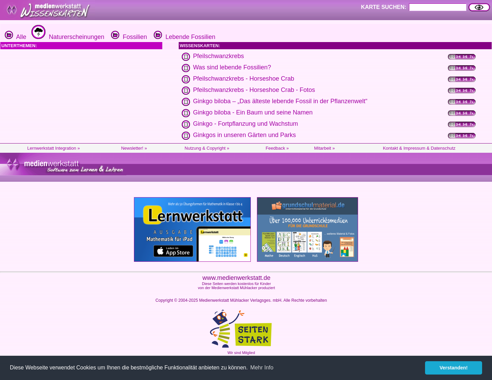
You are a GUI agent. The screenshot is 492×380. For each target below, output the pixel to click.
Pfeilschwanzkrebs (218, 56)
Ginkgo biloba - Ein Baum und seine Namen (253, 112)
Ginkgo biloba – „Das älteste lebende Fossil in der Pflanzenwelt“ (280, 101)
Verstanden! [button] (454, 367)
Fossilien (128, 36)
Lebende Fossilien (183, 36)
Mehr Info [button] (262, 367)
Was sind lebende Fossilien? (232, 67)
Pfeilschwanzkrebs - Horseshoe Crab (243, 78)
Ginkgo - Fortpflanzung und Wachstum (245, 123)
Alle (15, 36)
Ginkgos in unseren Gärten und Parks (244, 135)
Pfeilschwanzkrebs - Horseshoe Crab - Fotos (254, 89)
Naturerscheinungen (67, 36)
